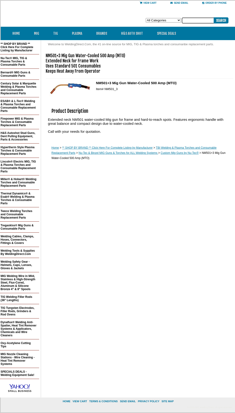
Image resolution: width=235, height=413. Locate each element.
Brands (103, 33)
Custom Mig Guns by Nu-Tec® (180, 153)
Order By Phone (214, 3)
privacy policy (148, 401)
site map (167, 401)
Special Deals (166, 33)
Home (16, 33)
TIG (57, 33)
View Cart (148, 3)
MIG (38, 33)
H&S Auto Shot (132, 33)
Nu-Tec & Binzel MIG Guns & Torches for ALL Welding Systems (118, 153)
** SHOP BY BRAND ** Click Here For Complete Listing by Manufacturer (107, 147)
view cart (80, 401)
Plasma (78, 33)
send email (179, 3)
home (67, 401)
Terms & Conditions (103, 401)
